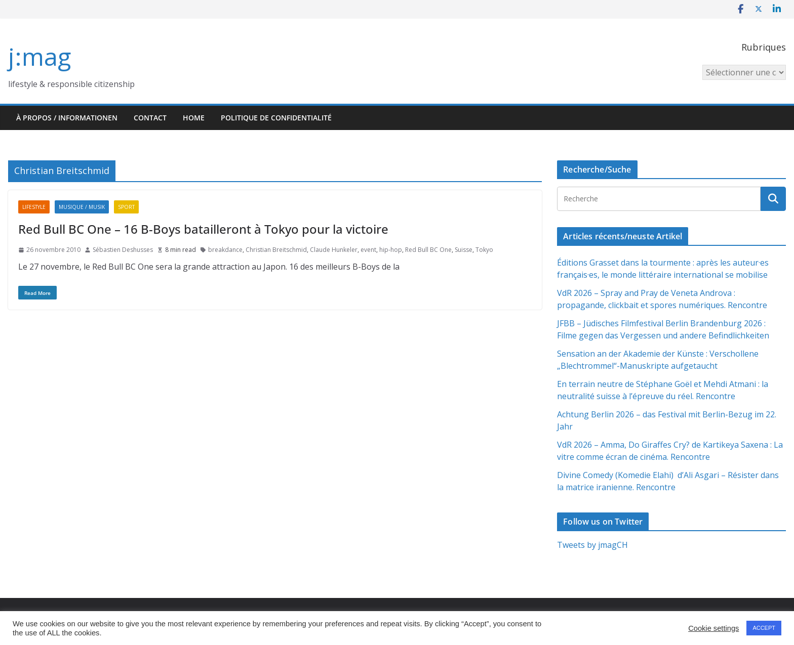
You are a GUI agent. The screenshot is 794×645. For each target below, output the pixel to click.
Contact (150, 117)
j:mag (39, 56)
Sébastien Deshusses (123, 249)
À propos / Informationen (66, 117)
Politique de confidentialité (276, 117)
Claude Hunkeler (334, 249)
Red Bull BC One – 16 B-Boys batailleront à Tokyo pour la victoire (203, 229)
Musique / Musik (82, 206)
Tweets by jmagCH (592, 544)
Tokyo (484, 249)
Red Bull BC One (428, 249)
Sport (126, 206)
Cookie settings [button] (713, 628)
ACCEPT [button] (763, 628)
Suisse (463, 249)
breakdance (225, 249)
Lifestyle (34, 206)
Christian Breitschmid (276, 249)
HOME (194, 117)
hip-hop (390, 249)
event (368, 249)
